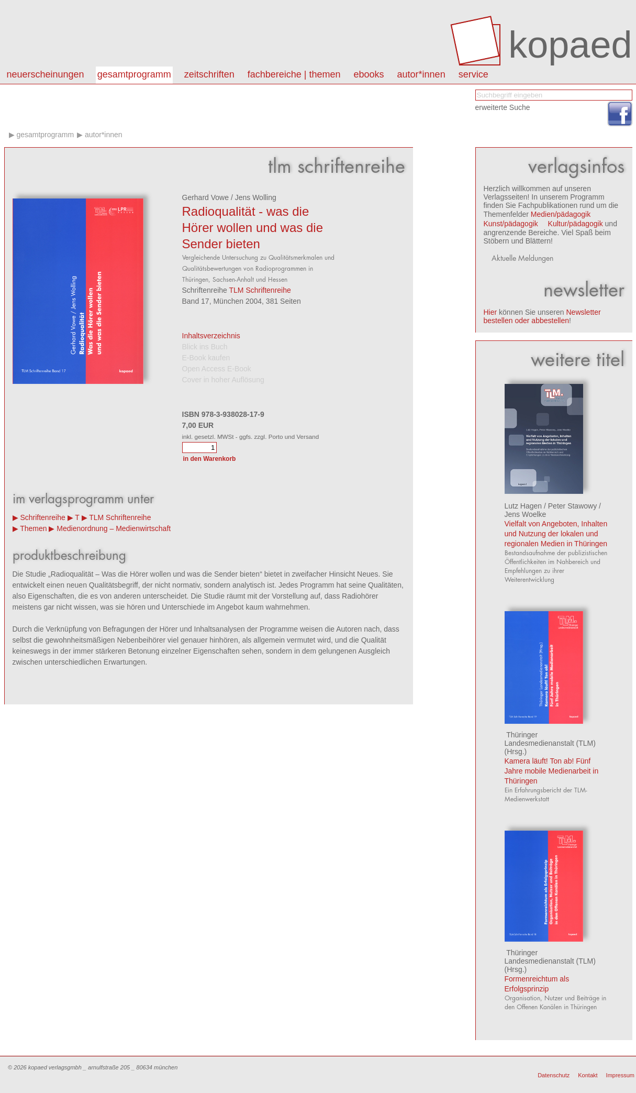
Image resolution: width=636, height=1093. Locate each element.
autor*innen (421, 74)
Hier (490, 312)
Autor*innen (103, 134)
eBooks (369, 74)
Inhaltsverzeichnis (211, 336)
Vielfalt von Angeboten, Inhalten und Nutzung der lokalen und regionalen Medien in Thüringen (556, 534)
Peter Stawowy (572, 506)
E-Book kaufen (206, 358)
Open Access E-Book (216, 369)
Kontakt (587, 1075)
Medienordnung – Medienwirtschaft (114, 528)
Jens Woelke (525, 514)
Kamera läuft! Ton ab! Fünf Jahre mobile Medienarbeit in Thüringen (552, 771)
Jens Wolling (255, 197)
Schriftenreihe (42, 517)
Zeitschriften (209, 74)
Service (473, 74)
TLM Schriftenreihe (260, 290)
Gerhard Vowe (205, 197)
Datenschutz (554, 1075)
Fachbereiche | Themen (294, 74)
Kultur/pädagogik (575, 223)
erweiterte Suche (502, 107)
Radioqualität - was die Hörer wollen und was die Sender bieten (252, 227)
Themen (33, 528)
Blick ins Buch (205, 347)
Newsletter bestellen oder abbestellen (542, 316)
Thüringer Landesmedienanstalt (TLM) (550, 739)
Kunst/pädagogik (511, 223)
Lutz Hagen (523, 506)
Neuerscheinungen (45, 74)
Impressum (620, 1075)
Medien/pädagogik (560, 214)
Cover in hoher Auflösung (223, 380)
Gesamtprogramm (134, 74)
